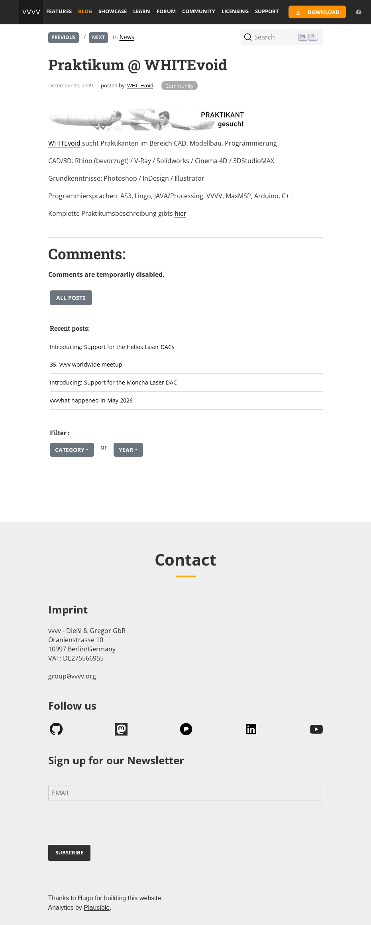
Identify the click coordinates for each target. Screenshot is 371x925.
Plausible (97, 907)
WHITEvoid (140, 85)
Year (126, 450)
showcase (112, 11)
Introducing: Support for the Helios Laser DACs (112, 347)
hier (180, 213)
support (267, 11)
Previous (63, 37)
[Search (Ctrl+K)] (282, 37)
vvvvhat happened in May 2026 (91, 400)
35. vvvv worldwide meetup (86, 364)
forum (166, 11)
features (59, 11)
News (127, 37)
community (198, 11)
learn (141, 11)
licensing (235, 11)
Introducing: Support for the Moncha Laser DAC (113, 382)
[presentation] (108, 824)
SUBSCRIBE (69, 852)
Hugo (85, 898)
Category (69, 450)
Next (98, 37)
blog (85, 11)
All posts (71, 298)
